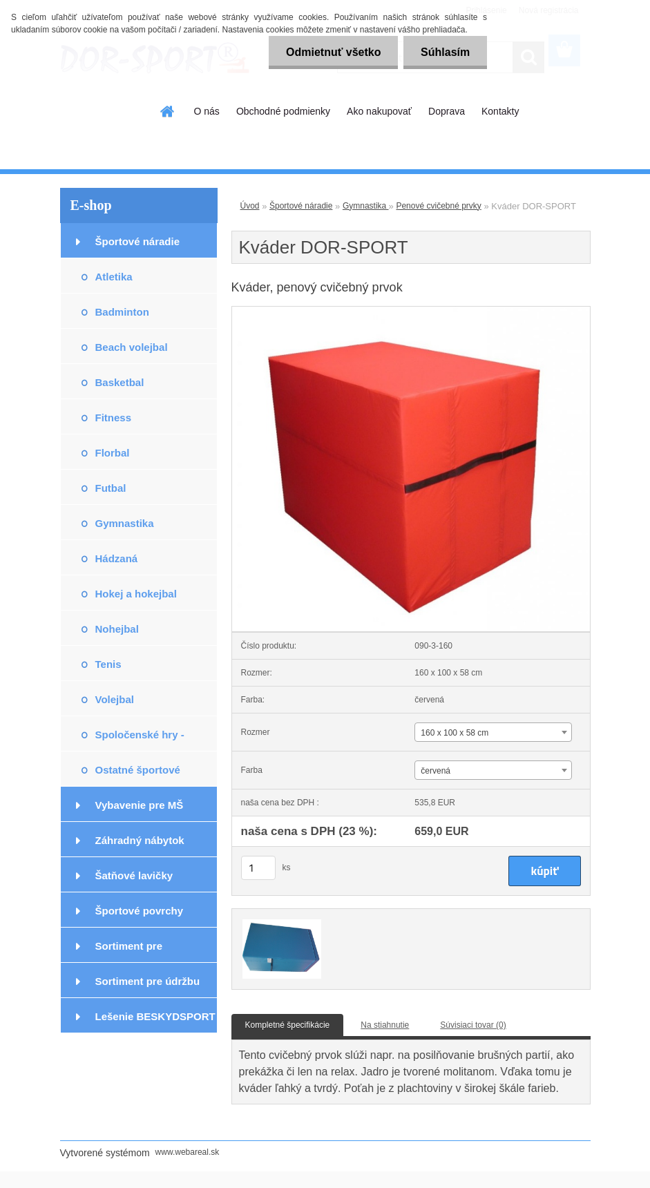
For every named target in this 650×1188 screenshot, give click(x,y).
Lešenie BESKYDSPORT (155, 1016)
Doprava (446, 111)
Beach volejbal (131, 347)
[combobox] (493, 732)
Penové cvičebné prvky (438, 206)
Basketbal (119, 382)
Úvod (250, 206)
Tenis (108, 664)
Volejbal (114, 699)
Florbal (112, 453)
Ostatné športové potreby (137, 775)
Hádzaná (116, 558)
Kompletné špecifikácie (287, 1025)
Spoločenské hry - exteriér (139, 740)
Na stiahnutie (385, 1025)
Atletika (114, 276)
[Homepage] (168, 111)
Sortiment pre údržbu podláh (147, 986)
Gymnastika (124, 523)
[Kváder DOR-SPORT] (411, 311)
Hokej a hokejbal (136, 594)
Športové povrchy (139, 911)
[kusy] (258, 868)
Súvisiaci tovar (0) (473, 1025)
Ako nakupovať (379, 111)
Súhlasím (445, 52)
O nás (207, 111)
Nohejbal (117, 629)
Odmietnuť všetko (332, 52)
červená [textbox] (435, 771)
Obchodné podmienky (283, 111)
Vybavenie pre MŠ (139, 805)
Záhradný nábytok (139, 840)
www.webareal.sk (187, 1152)
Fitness (113, 417)
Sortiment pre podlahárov (129, 951)
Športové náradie (137, 241)
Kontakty (500, 111)
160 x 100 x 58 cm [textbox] (454, 733)
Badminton (122, 312)
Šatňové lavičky (134, 875)
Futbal (110, 488)
